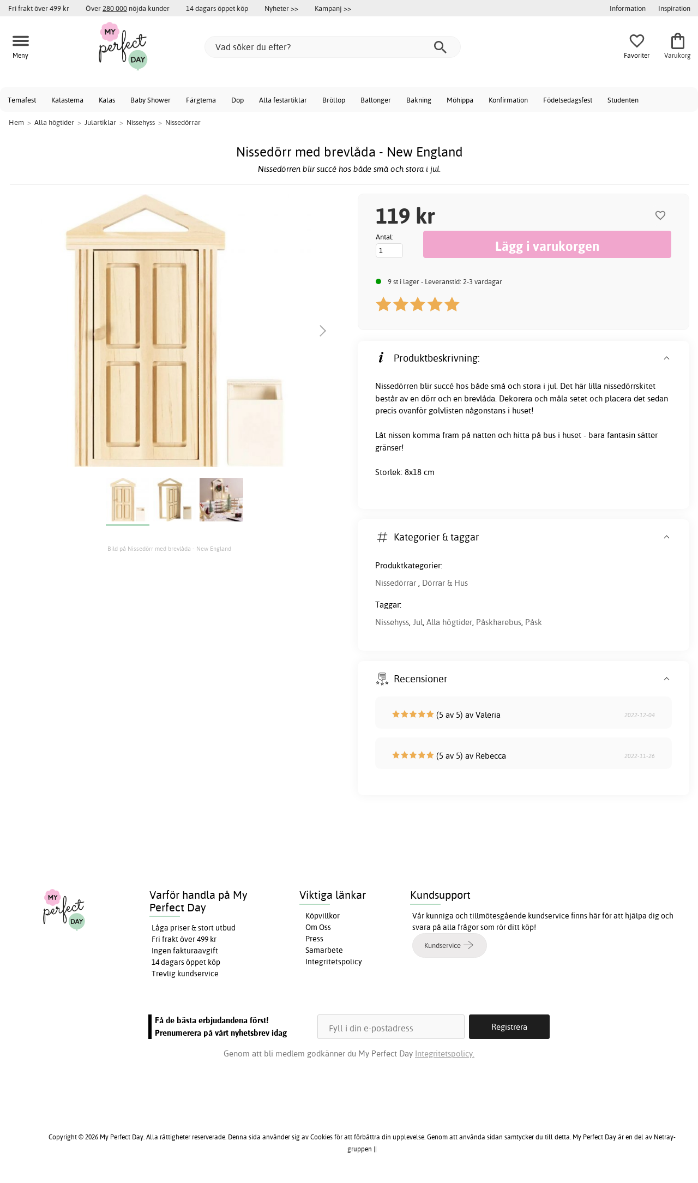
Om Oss (318, 927)
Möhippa (460, 99)
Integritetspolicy (333, 961)
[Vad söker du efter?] (332, 47)
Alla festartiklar (283, 99)
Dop (237, 99)
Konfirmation (508, 99)
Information (628, 8)
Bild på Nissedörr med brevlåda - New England (169, 549)
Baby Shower (150, 99)
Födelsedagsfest (567, 99)
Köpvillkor (322, 916)
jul (551, 386)
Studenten (623, 99)
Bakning (418, 99)
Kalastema (67, 99)
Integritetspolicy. (444, 1053)
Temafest (22, 99)
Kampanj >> (333, 8)
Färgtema (201, 99)
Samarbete (324, 950)
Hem (16, 122)
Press (314, 939)
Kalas (107, 99)
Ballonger (375, 99)
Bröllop (333, 99)
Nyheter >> (281, 8)
